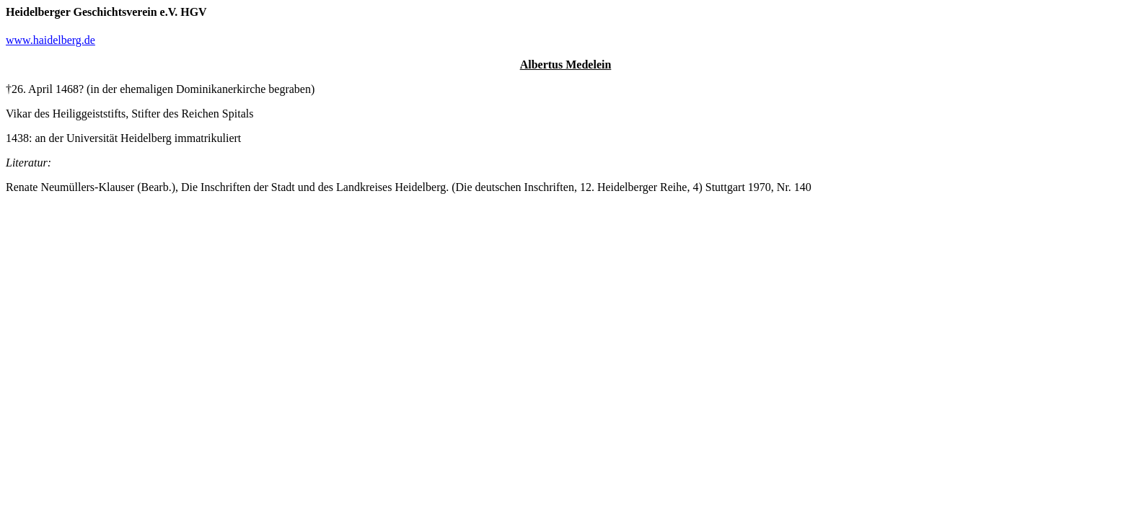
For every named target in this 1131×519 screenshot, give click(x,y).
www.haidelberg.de (50, 40)
